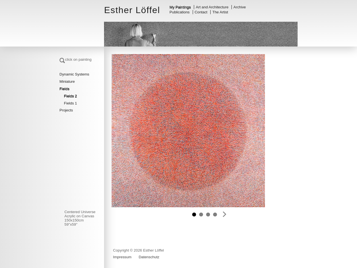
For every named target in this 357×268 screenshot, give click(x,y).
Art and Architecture (212, 7)
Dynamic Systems (74, 74)
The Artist (220, 12)
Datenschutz (149, 257)
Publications (180, 12)
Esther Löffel (132, 10)
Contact (201, 12)
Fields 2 (70, 96)
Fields (64, 89)
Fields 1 (70, 103)
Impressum (122, 257)
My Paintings (180, 7)
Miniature (67, 81)
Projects (66, 110)
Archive (239, 7)
